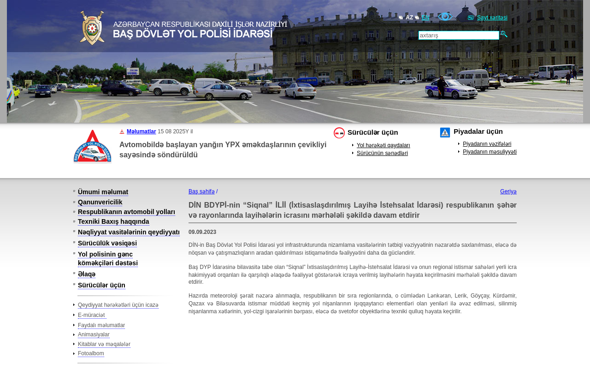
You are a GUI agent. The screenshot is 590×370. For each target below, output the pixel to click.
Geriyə (508, 191)
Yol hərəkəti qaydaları (383, 145)
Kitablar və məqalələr (104, 344)
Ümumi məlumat (103, 192)
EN (426, 17)
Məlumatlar (141, 131)
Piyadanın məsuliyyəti (490, 152)
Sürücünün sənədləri (382, 153)
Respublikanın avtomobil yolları (126, 211)
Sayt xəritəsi (492, 17)
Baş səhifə (202, 191)
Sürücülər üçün (373, 132)
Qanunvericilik (100, 202)
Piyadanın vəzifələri (487, 144)
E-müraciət (92, 315)
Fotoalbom (91, 353)
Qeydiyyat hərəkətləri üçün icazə (118, 305)
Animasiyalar (94, 334)
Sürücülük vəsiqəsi (107, 243)
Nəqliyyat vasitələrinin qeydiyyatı (129, 232)
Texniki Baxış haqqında (113, 221)
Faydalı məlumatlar (101, 325)
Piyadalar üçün (478, 131)
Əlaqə (86, 274)
